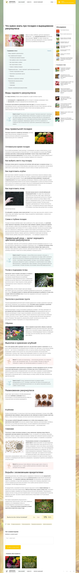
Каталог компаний (38, 2)
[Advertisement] (39, 13)
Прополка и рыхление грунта (17, 73)
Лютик (8, 524)
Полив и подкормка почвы (16, 71)
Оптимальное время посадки (17, 57)
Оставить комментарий (13, 547)
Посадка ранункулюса (15, 524)
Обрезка (12, 76)
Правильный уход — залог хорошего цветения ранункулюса (24, 69)
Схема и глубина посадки (16, 67)
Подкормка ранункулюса (36, 524)
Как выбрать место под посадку (18, 60)
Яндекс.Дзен (19, 564)
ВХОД (53, 2)
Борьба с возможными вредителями (17, 87)
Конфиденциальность (44, 564)
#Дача (67, 2)
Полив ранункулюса (26, 524)
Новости (29, 2)
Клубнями (12, 83)
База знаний (22, 2)
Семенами (12, 85)
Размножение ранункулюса (15, 81)
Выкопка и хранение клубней (16, 78)
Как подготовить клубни (16, 62)
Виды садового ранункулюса (15, 53)
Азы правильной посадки (14, 55)
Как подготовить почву (15, 64)
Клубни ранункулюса (47, 524)
